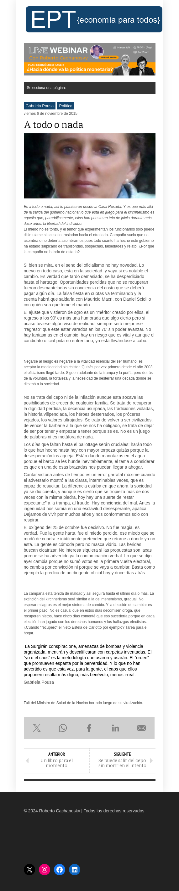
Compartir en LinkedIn (115, 728)
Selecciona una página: (46, 88)
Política (65, 105)
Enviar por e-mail (142, 728)
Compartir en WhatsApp (63, 728)
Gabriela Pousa (40, 105)
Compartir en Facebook (89, 728)
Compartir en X (37, 728)
